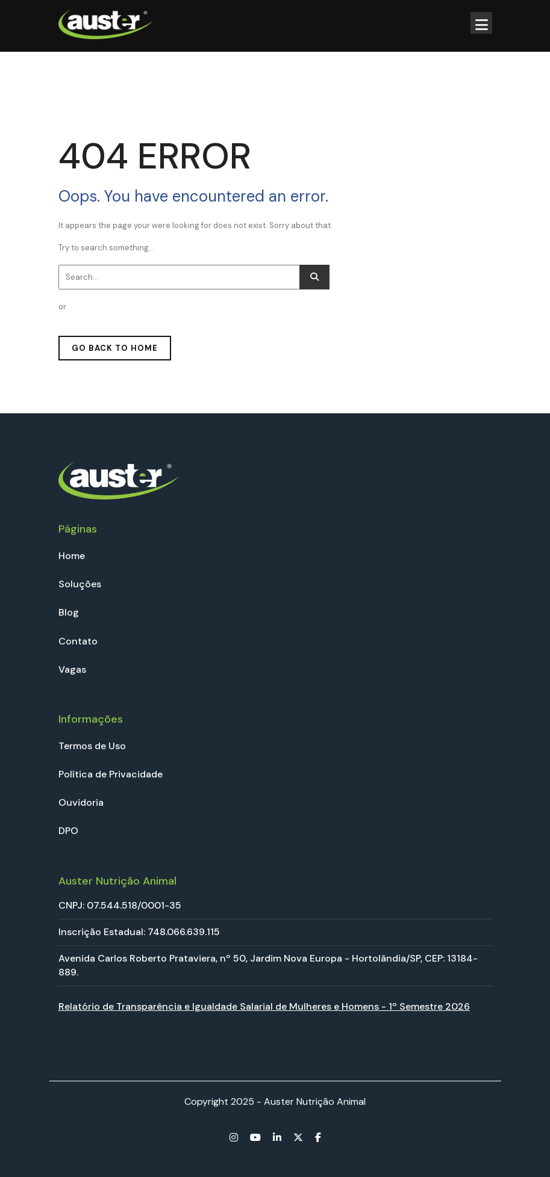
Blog (68, 612)
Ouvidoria (81, 802)
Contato (78, 641)
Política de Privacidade (110, 774)
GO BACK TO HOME (115, 348)
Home (71, 555)
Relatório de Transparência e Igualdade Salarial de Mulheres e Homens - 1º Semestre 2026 (264, 1006)
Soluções (79, 584)
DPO (68, 830)
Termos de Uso (92, 746)
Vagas (72, 669)
